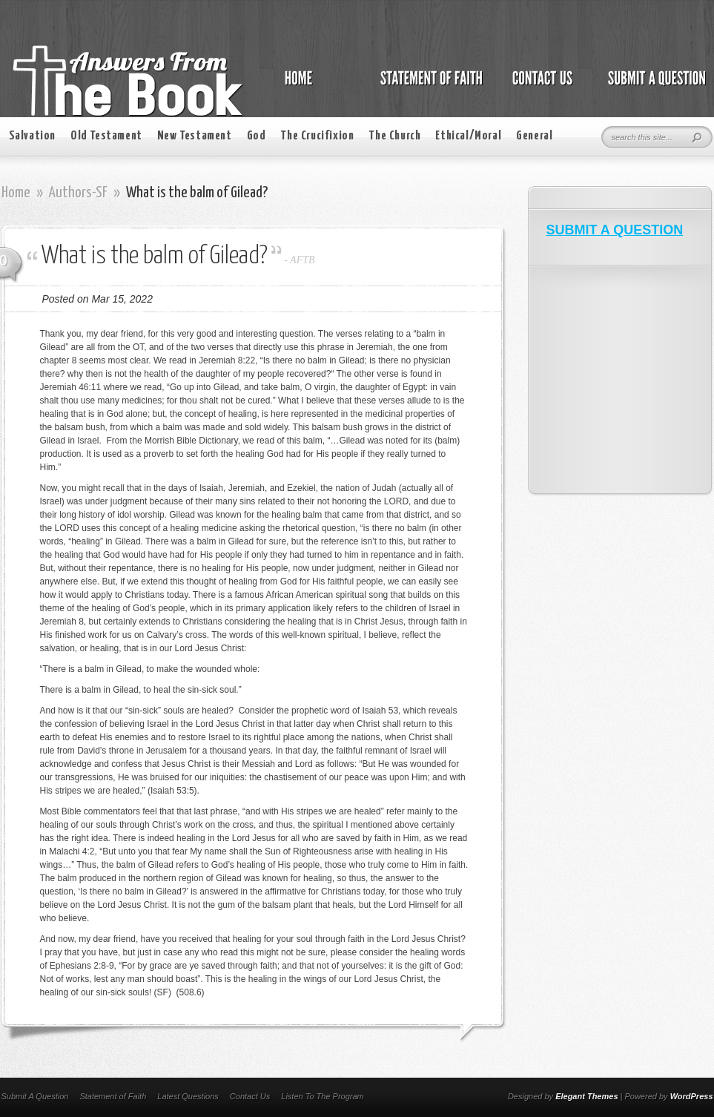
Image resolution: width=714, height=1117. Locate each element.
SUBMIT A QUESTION (615, 230)
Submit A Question (35, 1096)
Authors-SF (78, 192)
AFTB (302, 260)
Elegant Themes (586, 1096)
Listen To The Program (322, 1096)
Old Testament (106, 136)
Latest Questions (188, 1096)
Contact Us (250, 1096)
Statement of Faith (112, 1096)
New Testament (194, 136)
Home (15, 192)
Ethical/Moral (468, 136)
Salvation (32, 136)
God (256, 136)
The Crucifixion (317, 136)
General (534, 136)
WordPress (691, 1096)
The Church (394, 136)
